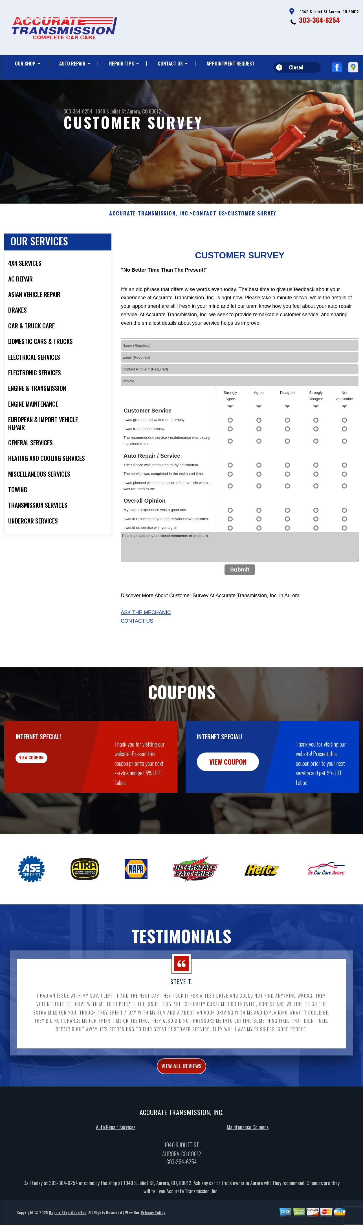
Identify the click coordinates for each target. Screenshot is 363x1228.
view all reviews (181, 1095)
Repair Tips (121, 63)
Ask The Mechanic (146, 640)
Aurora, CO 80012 (144, 111)
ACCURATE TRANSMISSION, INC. (149, 241)
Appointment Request (230, 63)
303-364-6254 (319, 20)
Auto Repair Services (115, 1157)
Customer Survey (252, 241)
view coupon (46, 789)
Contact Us (170, 63)
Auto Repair (72, 63)
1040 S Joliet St (111, 111)
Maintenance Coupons (248, 1157)
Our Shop (25, 63)
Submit (239, 597)
